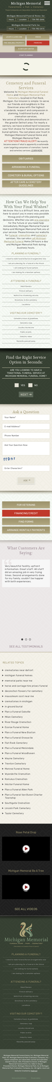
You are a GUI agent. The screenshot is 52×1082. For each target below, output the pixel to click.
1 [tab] (22, 639)
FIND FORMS (26, 521)
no (36, 385)
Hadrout (34, 1071)
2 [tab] (26, 639)
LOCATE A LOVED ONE (14, 37)
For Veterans (26, 504)
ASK (26, 480)
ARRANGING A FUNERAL (26, 167)
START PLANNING (26, 55)
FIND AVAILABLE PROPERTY (14, 43)
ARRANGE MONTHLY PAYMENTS (26, 530)
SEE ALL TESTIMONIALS (26, 646)
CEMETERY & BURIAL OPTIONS (26, 175)
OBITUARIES (26, 158)
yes (23, 385)
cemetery (41, 235)
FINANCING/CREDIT (26, 513)
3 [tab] (30, 639)
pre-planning (41, 219)
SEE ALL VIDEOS (26, 909)
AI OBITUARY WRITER (26, 49)
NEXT (26, 394)
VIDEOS (38, 37)
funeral (13, 235)
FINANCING (38, 43)
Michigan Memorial (26, 3)
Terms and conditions (19, 1078)
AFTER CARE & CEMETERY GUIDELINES (26, 184)
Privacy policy (35, 1078)
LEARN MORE (36, 150)
